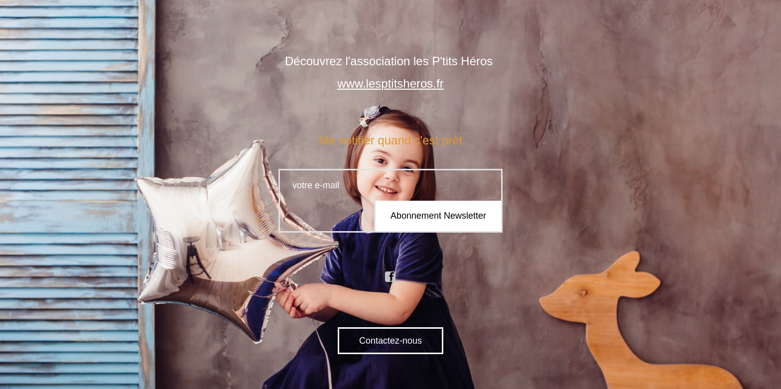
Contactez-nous (390, 341)
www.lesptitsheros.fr (390, 83)
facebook (390, 276)
